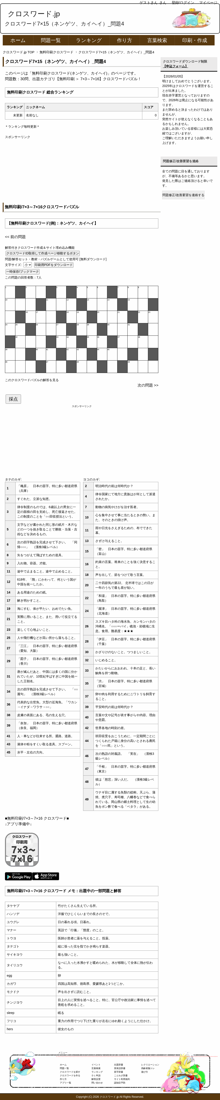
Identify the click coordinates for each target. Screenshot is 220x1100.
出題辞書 (118, 1064)
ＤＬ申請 (96, 1075)
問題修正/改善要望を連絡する (183, 195)
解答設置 (96, 1079)
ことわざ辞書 (121, 1075)
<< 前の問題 (15, 237)
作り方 (124, 40)
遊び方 (144, 1072)
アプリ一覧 (65, 1082)
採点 (13, 398)
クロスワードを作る (70, 1075)
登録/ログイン (183, 3)
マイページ (208, 3)
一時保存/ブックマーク (22, 271)
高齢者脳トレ (148, 1068)
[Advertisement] (81, 171)
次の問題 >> (148, 385)
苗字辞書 (118, 1072)
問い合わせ (97, 1082)
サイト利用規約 (122, 1079)
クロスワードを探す (70, 1072)
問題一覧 (51, 40)
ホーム (18, 40)
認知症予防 (119, 1082)
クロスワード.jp (34, 14)
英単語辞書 (119, 1068)
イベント (96, 1064)
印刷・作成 (194, 40)
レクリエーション (150, 1064)
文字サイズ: (14, 265)
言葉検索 (157, 40)
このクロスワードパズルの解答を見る (32, 380)
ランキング (89, 40)
